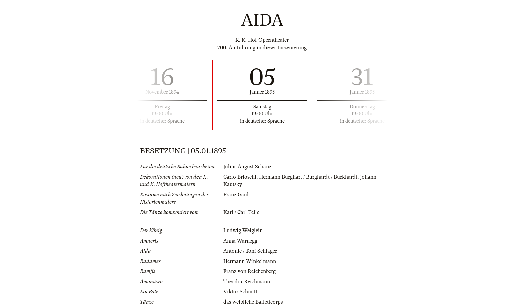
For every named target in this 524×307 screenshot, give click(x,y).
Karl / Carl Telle (241, 212)
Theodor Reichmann (246, 282)
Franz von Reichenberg (249, 271)
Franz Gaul (236, 195)
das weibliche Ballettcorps (253, 302)
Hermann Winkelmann (249, 261)
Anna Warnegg (240, 241)
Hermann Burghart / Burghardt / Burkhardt (308, 177)
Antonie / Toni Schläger (250, 251)
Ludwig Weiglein (243, 230)
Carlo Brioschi (239, 177)
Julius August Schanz (247, 167)
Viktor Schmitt (240, 292)
